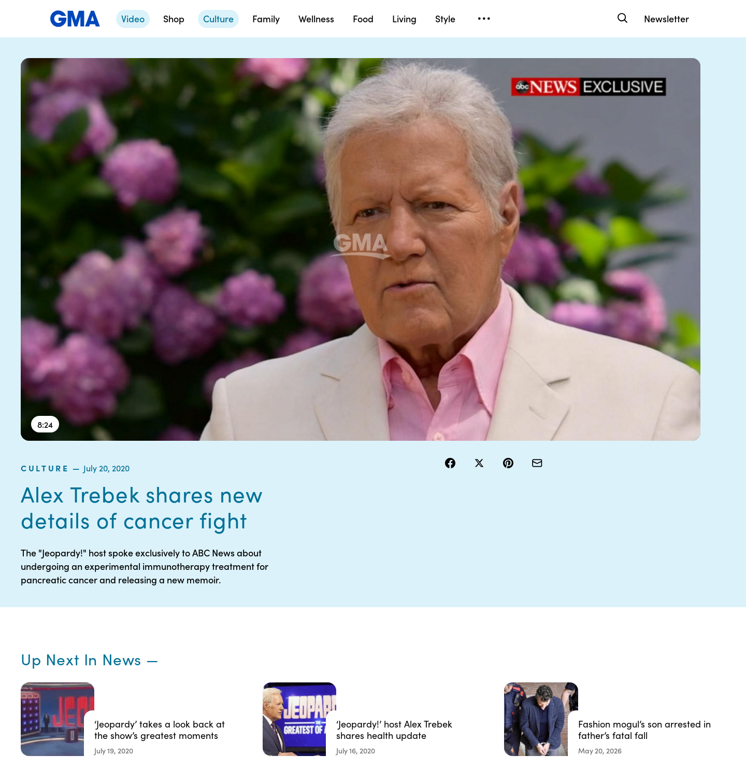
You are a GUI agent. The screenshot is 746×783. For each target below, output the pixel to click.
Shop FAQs (523, 591)
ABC (513, 629)
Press (414, 666)
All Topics (521, 666)
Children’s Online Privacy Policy (344, 680)
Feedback (421, 685)
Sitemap (621, 591)
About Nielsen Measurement (427, 643)
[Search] (621, 18)
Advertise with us (332, 703)
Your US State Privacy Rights (440, 596)
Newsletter (666, 18)
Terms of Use (325, 610)
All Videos (521, 647)
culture (466, 64)
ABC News (523, 610)
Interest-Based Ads (437, 619)
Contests (318, 591)
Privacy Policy (327, 629)
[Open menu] (484, 18)
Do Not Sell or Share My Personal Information (342, 652)
